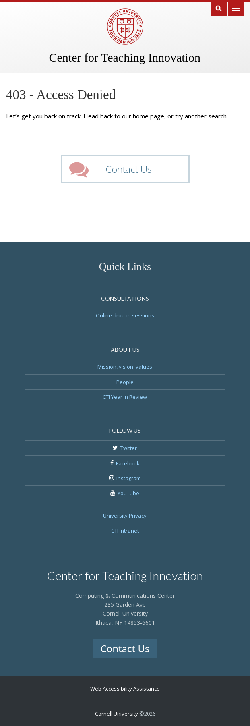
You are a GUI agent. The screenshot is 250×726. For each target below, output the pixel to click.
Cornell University (116, 713)
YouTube (128, 493)
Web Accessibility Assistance (125, 688)
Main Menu (236, 8)
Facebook (128, 463)
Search (219, 8)
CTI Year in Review (125, 396)
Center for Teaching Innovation (124, 57)
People (125, 382)
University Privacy (125, 515)
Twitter (128, 448)
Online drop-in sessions (125, 315)
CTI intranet (125, 530)
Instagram (128, 478)
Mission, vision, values (124, 366)
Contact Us (128, 169)
